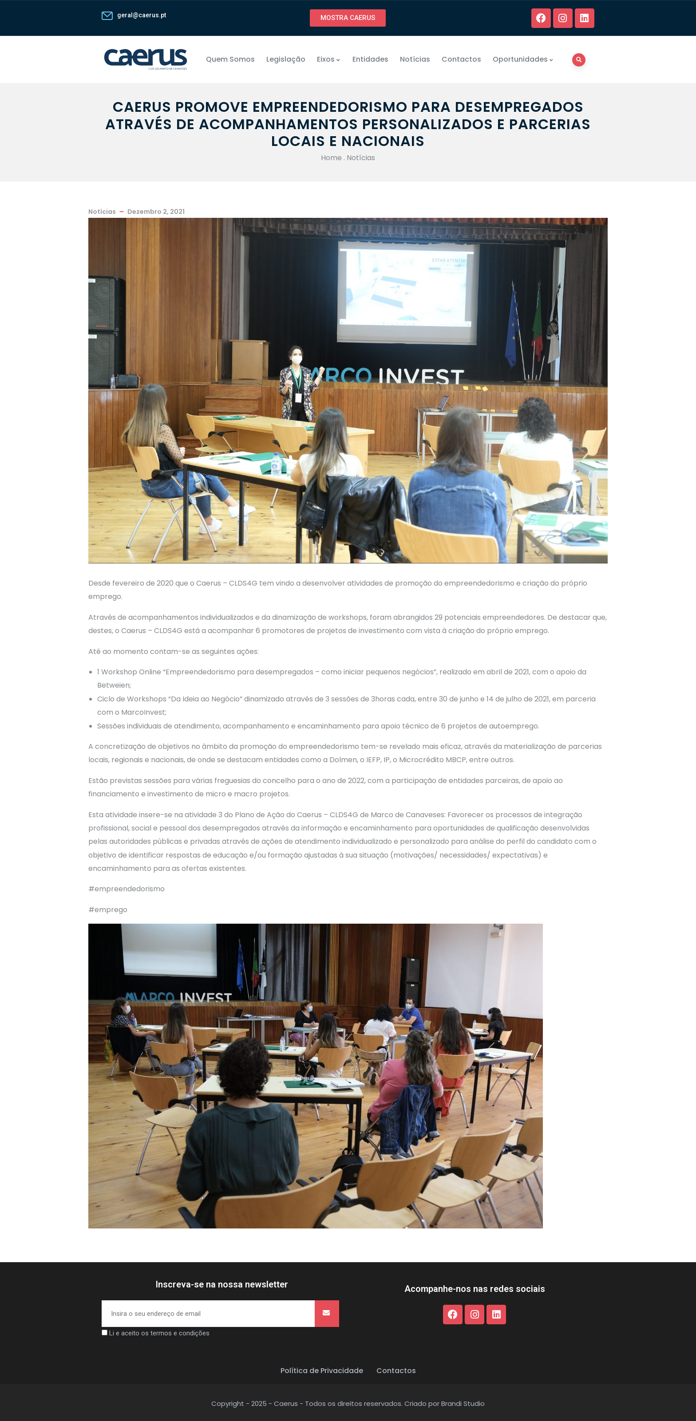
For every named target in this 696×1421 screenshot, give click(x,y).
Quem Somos (230, 59)
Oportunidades (523, 59)
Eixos (329, 59)
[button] (348, 18)
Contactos (461, 59)
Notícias (415, 59)
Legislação (285, 59)
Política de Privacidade (322, 1371)
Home (331, 158)
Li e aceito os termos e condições (159, 1333)
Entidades (370, 59)
